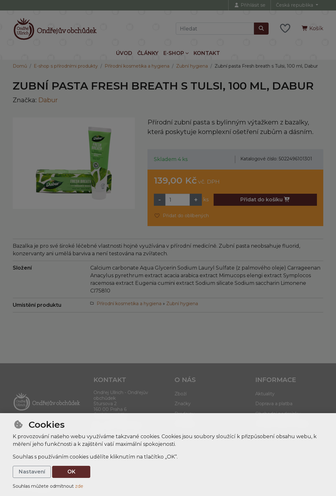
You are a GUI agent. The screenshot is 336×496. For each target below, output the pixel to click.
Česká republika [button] (295, 5)
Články (147, 53)
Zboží (181, 394)
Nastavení (32, 472)
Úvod (124, 53)
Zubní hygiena (192, 66)
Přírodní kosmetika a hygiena (137, 66)
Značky (183, 403)
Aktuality (265, 394)
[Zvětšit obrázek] (74, 163)
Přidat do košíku (265, 200)
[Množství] (177, 200)
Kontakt (207, 53)
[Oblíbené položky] (285, 29)
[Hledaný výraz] (215, 29)
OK (71, 472)
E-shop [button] (173, 53)
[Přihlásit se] (250, 5)
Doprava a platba (273, 403)
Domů (20, 66)
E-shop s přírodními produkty (66, 66)
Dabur (48, 100)
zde (79, 486)
